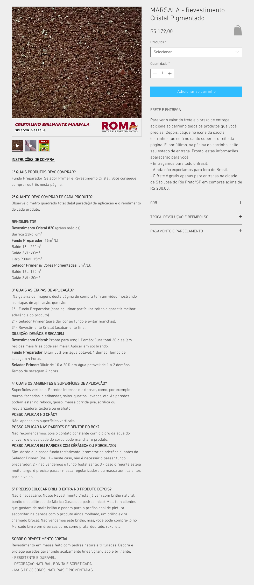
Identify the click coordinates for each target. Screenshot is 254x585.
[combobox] (196, 52)
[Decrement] (154, 73)
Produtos (158, 42)
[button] (238, 30)
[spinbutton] (162, 73)
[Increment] (170, 73)
